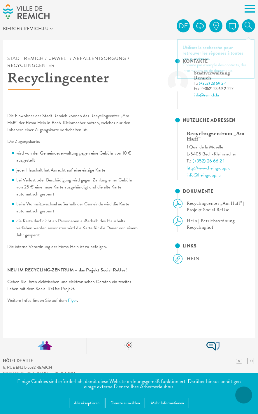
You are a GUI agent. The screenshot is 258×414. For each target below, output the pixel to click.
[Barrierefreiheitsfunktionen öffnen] (243, 395)
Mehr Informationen (167, 403)
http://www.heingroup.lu (209, 168)
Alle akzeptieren (86, 403)
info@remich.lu (206, 95)
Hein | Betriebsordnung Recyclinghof (206, 224)
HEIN (188, 259)
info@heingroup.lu (204, 175)
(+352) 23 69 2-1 (213, 83)
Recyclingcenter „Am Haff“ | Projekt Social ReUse (211, 206)
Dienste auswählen (125, 403)
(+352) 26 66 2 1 (208, 160)
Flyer (72, 300)
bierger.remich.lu (33, 29)
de (183, 26)
